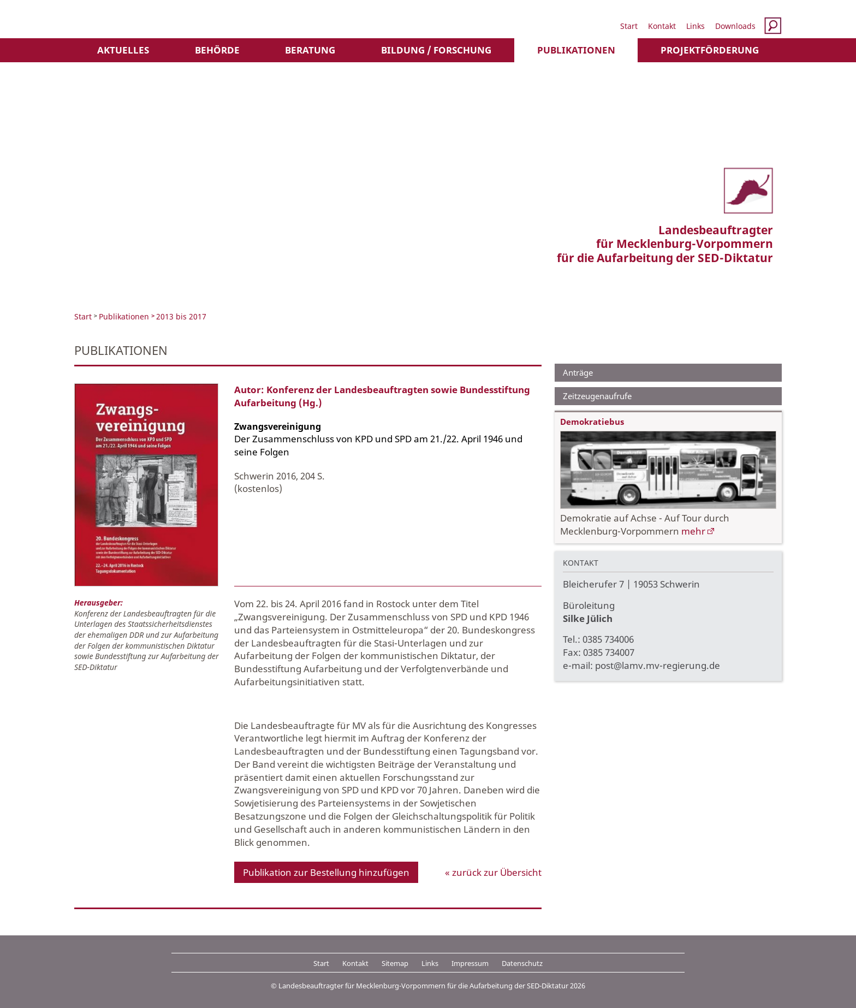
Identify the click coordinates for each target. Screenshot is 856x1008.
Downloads (735, 26)
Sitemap (395, 963)
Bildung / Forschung (436, 50)
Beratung (310, 50)
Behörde (217, 50)
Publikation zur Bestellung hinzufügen (326, 872)
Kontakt (662, 26)
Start (629, 26)
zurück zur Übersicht (497, 872)
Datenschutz (522, 963)
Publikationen (576, 50)
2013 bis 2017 (181, 316)
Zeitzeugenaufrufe (597, 395)
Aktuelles (123, 50)
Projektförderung (710, 50)
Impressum (470, 963)
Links (695, 26)
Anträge (578, 372)
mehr (693, 531)
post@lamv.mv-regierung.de (657, 665)
